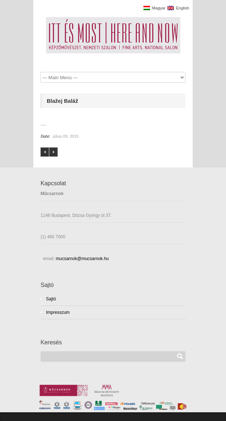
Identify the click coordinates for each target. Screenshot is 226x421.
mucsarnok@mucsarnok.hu (82, 258)
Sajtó (51, 298)
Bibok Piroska (53, 152)
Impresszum (58, 312)
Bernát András (45, 152)
